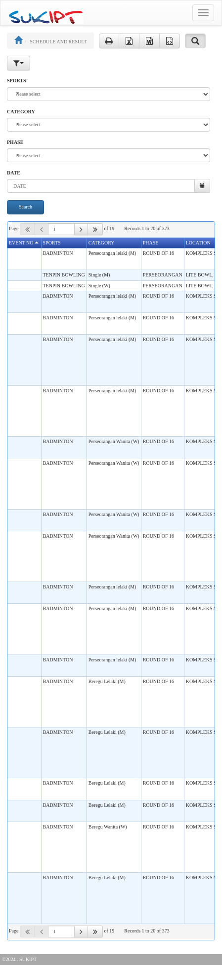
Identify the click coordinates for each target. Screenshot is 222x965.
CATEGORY (21, 111)
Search (25, 206)
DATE (13, 172)
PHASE (15, 142)
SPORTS (16, 80)
